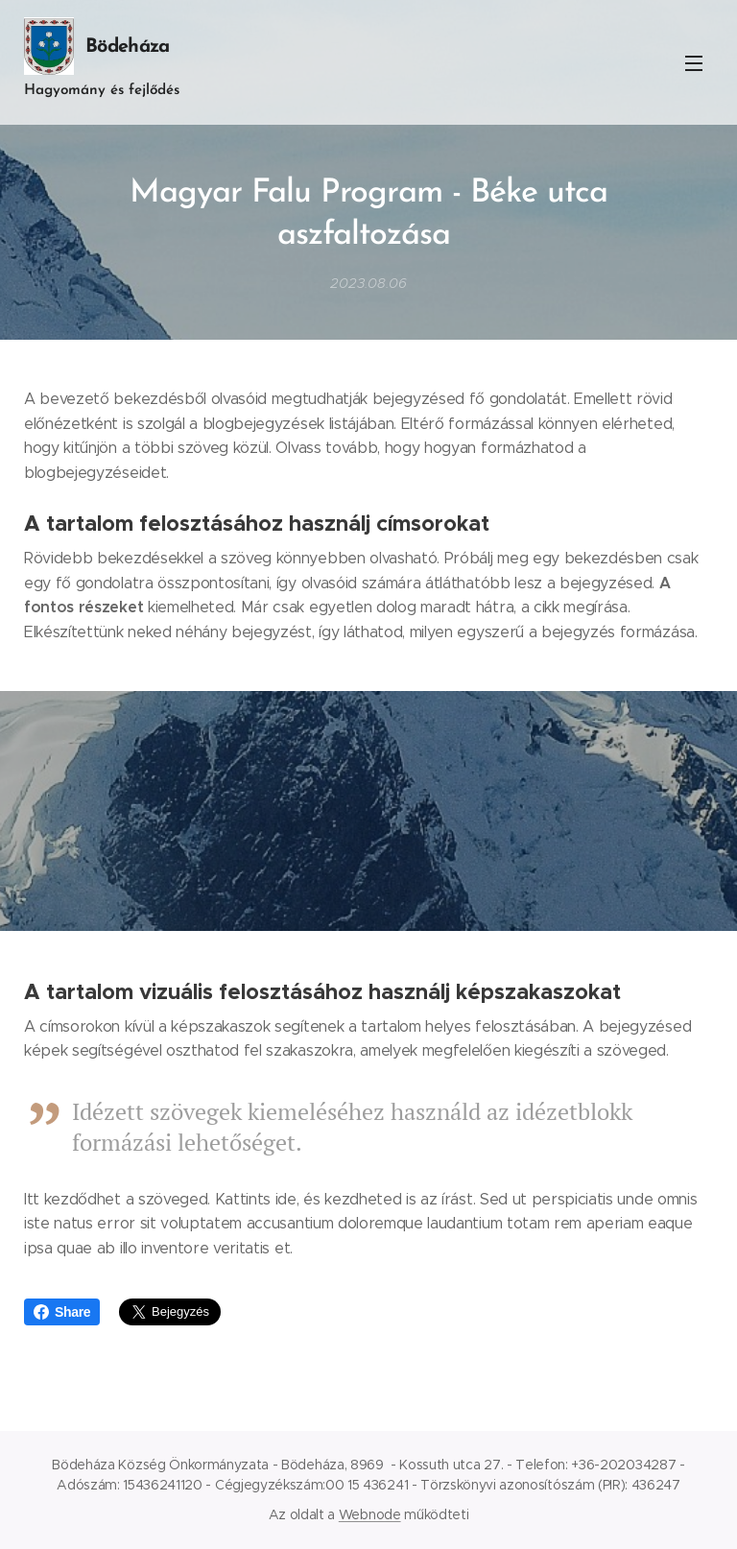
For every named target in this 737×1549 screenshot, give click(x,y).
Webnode (370, 1514)
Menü (693, 63)
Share (62, 1312)
